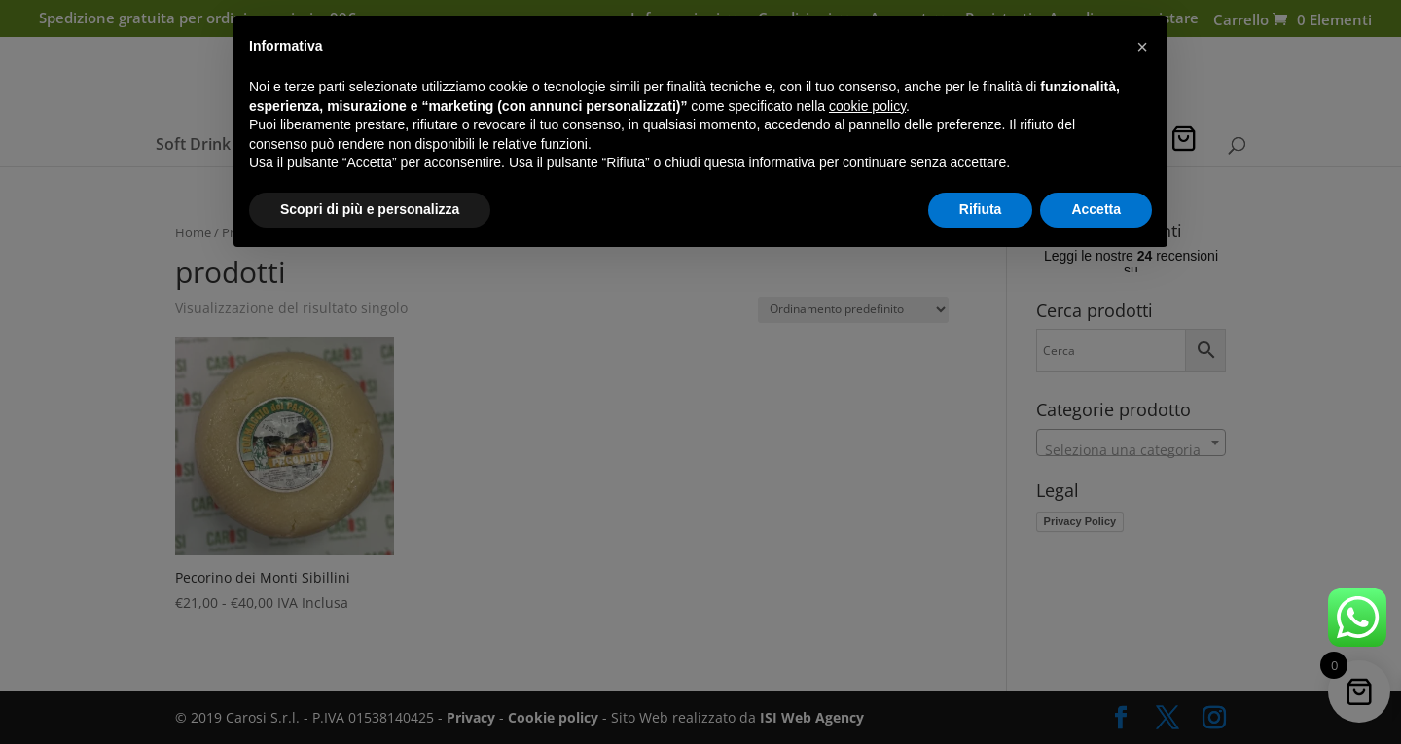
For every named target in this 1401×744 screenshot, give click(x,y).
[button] (1142, 46)
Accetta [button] (1096, 209)
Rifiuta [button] (980, 209)
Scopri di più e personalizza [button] (369, 209)
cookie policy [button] (867, 106)
